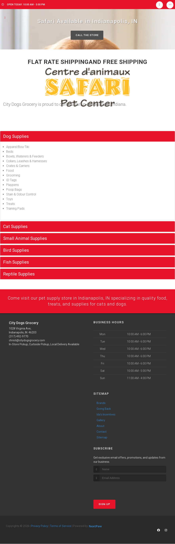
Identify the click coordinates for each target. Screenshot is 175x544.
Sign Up (104, 504)
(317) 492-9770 (18, 336)
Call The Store (87, 35)
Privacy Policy (39, 526)
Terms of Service (60, 526)
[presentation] (114, 488)
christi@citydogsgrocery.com (27, 340)
